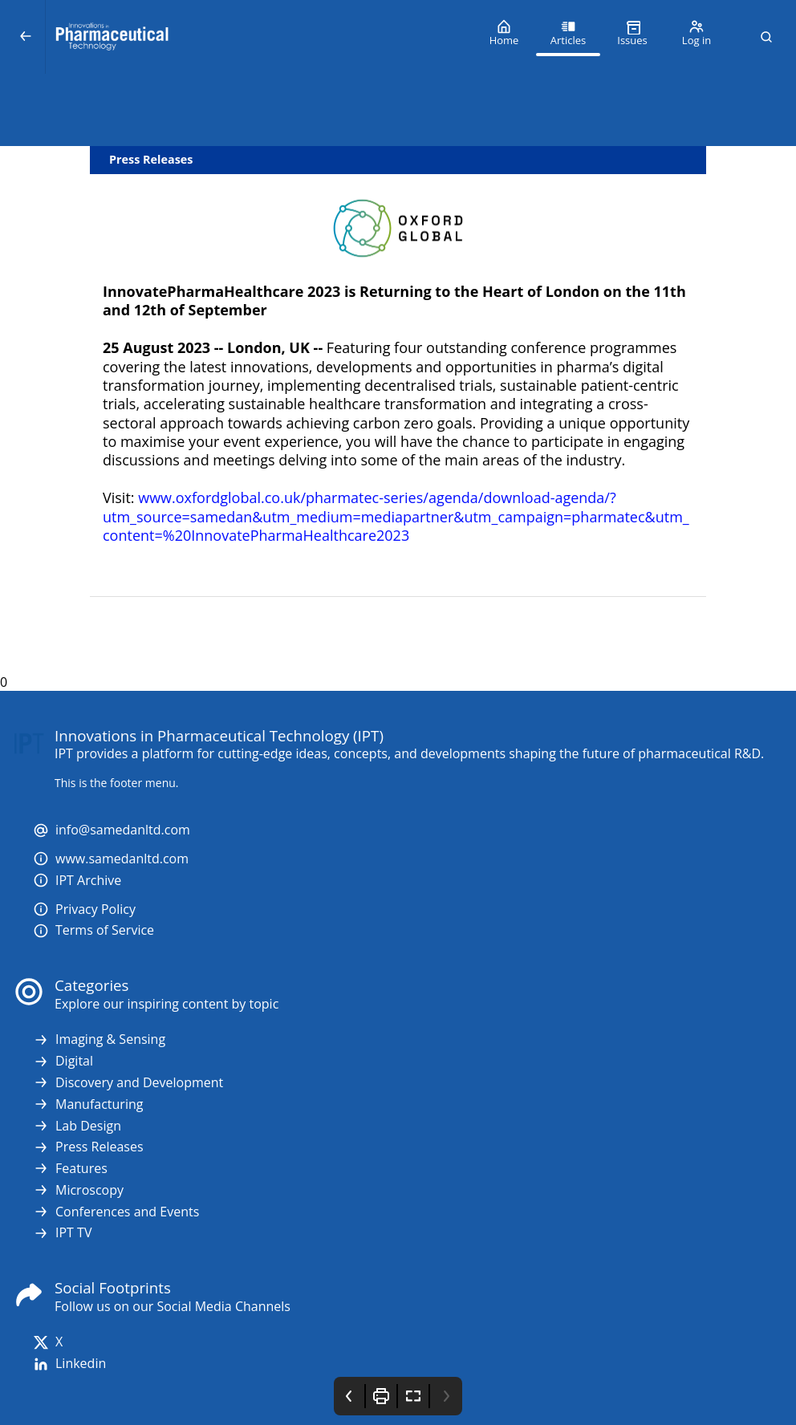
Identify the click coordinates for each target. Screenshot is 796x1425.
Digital (63, 1061)
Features (70, 1168)
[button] (766, 37)
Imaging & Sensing (99, 1039)
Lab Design (77, 1126)
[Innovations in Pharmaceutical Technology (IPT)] (258, 37)
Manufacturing (88, 1104)
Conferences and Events (116, 1212)
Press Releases (88, 1147)
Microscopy (78, 1190)
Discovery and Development (128, 1082)
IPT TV (62, 1232)
